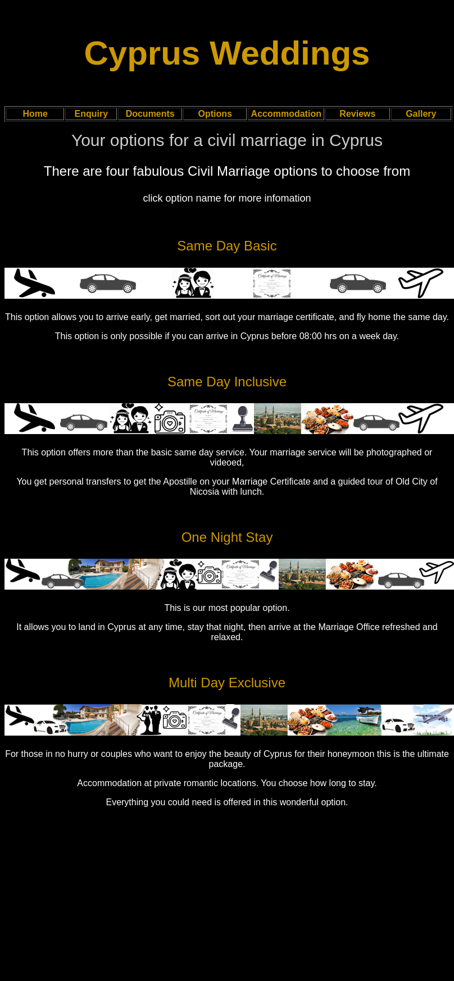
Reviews (357, 113)
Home (34, 113)
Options (214, 113)
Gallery (421, 113)
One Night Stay (227, 537)
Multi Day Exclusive (227, 682)
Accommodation (286, 113)
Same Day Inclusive (227, 381)
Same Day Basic (226, 245)
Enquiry (91, 113)
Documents (150, 113)
